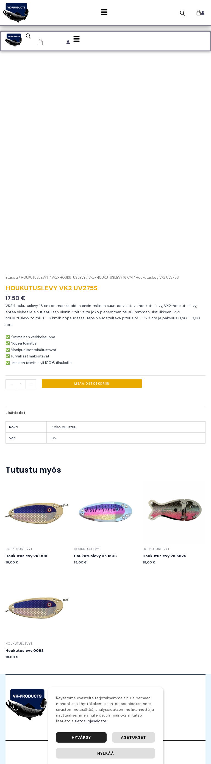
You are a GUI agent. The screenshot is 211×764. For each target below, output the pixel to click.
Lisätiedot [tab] (15, 412)
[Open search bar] (182, 13)
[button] (104, 13)
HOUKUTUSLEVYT (35, 277)
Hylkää (105, 753)
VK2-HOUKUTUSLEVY (68, 277)
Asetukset (133, 737)
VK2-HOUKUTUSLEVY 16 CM (110, 277)
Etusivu (11, 277)
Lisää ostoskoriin (91, 383)
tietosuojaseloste (90, 720)
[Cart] (40, 41)
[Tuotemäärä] (21, 384)
